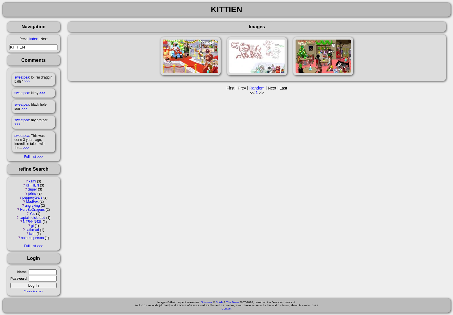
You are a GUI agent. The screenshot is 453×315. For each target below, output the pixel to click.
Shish (219, 302)
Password (18, 279)
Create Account (33, 291)
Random (257, 88)
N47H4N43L (32, 222)
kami (32, 181)
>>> (27, 81)
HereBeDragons (32, 210)
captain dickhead (32, 218)
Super (32, 189)
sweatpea (21, 77)
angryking (32, 206)
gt (32, 226)
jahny (32, 193)
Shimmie (206, 302)
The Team (232, 302)
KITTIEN (32, 185)
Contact (226, 308)
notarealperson (32, 238)
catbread (32, 230)
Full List (30, 157)
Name (22, 272)
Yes (32, 214)
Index (33, 39)
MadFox (32, 202)
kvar (32, 234)
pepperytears (32, 197)
